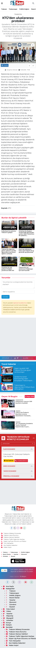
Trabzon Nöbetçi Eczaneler (11, 533)
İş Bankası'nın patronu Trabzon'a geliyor (8, 231)
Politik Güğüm (24, 9)
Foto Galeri (9, 609)
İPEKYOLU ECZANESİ (11, 476)
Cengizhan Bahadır (12, 69)
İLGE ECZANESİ (9, 449)
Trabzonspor (13, 9)
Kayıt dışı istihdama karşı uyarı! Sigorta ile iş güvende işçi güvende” (26, 250)
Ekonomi (23, 554)
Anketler (8, 620)
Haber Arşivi (6, 547)
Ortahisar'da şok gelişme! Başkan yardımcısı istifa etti (7, 269)
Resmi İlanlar (6, 554)
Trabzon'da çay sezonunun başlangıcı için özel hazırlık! (26, 269)
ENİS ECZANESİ (9, 466)
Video (7, 611)
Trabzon (4, 9)
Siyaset (12, 556)
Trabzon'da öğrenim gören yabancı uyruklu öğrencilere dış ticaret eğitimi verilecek (8, 251)
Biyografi (8, 618)
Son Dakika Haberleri (9, 545)
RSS (4, 570)
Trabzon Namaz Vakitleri (10, 537)
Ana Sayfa (8, 586)
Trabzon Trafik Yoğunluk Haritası (13, 539)
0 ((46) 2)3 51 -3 (21, 460)
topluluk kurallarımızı (20, 303)
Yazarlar (15, 554)
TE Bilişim (23, 576)
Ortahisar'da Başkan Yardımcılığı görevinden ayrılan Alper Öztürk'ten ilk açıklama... (26, 233)
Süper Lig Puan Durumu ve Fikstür (13, 541)
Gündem (4, 556)
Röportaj (8, 616)
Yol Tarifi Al (8, 460)
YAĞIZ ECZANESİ (9, 471)
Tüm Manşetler (7, 543)
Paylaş (5, 65)
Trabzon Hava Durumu (10, 535)
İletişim (7, 625)
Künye (7, 623)
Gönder (5, 297)
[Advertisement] (18, 337)
